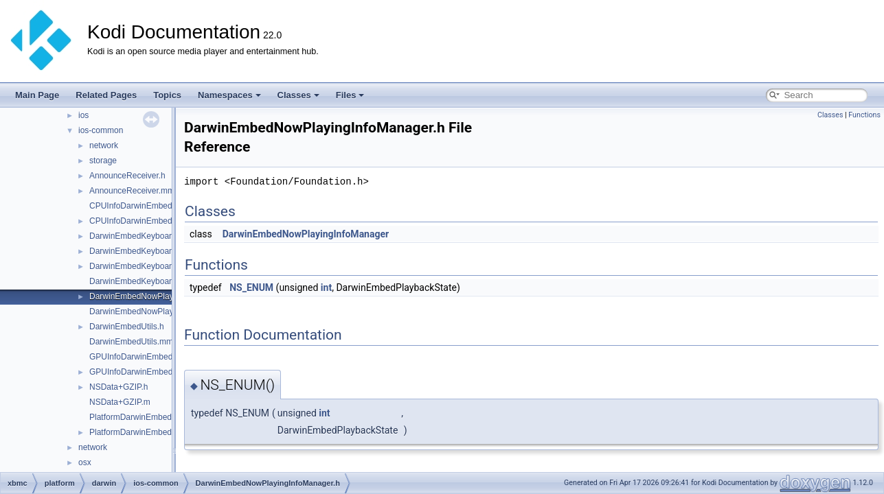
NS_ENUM (251, 287)
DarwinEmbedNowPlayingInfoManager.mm (168, 311)
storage (103, 160)
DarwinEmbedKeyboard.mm (140, 251)
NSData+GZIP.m (119, 402)
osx (84, 462)
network (103, 145)
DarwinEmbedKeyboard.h (136, 236)
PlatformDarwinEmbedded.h (140, 432)
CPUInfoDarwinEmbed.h (134, 221)
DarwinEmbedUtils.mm (131, 341)
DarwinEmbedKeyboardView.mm (149, 281)
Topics (167, 95)
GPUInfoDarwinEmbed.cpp (138, 357)
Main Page (37, 95)
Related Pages (106, 95)
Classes (298, 95)
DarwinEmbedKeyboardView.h (145, 266)
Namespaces (229, 95)
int (326, 287)
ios (83, 115)
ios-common (100, 130)
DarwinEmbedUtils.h (126, 326)
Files (350, 95)
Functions (864, 114)
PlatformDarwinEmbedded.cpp (145, 417)
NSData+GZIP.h (118, 387)
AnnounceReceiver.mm (131, 191)
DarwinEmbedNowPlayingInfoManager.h (163, 296)
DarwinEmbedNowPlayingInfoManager (306, 233)
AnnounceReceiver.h (127, 175)
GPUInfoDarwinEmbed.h (134, 372)
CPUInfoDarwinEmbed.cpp (138, 206)
